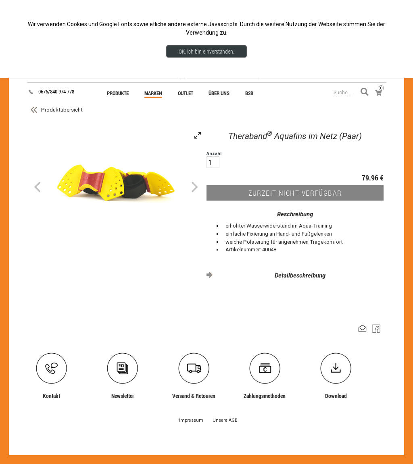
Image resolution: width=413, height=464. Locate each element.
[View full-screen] (197, 135)
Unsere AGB (225, 420)
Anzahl (213, 159)
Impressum (191, 420)
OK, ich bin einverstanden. (206, 51)
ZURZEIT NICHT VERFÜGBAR (295, 193)
